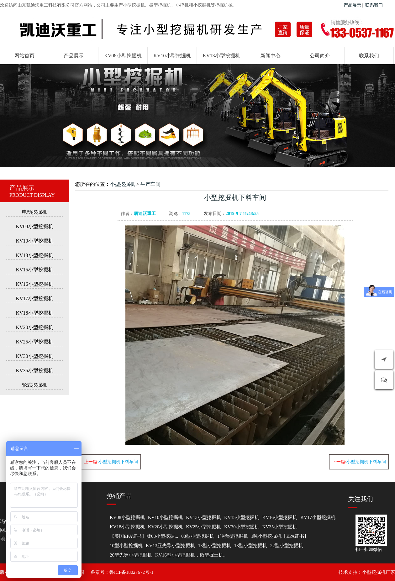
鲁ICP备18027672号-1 (131, 572)
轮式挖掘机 (34, 385)
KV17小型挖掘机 (34, 298)
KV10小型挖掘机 (172, 55)
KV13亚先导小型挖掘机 (170, 545)
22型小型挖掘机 (286, 545)
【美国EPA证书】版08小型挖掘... (144, 536)
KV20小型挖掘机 (34, 327)
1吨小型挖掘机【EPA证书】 (280, 536)
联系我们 (374, 5)
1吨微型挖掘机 (232, 536)
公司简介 (320, 55)
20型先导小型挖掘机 (131, 554)
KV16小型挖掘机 (34, 284)
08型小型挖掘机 (197, 536)
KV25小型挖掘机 (34, 341)
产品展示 (352, 5)
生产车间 (150, 184)
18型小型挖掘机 (250, 545)
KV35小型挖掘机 (34, 370)
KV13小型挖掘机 (221, 55)
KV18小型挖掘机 (34, 313)
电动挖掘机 (34, 212)
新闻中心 (271, 55)
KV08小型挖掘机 (122, 55)
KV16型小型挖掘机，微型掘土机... (191, 554)
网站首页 (24, 55)
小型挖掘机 (122, 184)
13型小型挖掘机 (214, 545)
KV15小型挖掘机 (34, 269)
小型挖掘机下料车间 (118, 461)
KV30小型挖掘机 (34, 356)
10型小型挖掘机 (126, 545)
